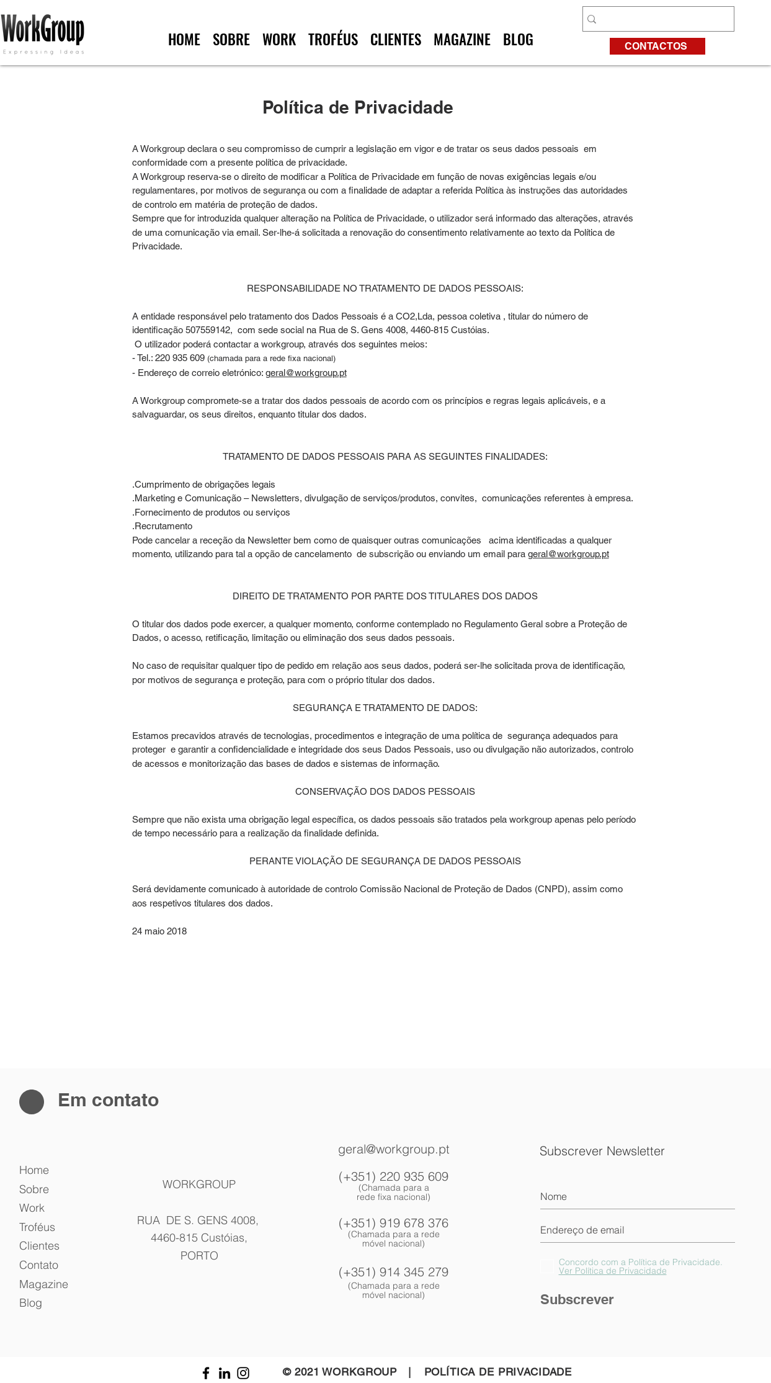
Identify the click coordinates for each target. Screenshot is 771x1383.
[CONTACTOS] (657, 46)
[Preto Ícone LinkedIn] (224, 1373)
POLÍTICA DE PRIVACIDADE (498, 1372)
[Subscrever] (637, 1299)
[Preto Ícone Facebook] (206, 1373)
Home (34, 1170)
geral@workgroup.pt (306, 372)
